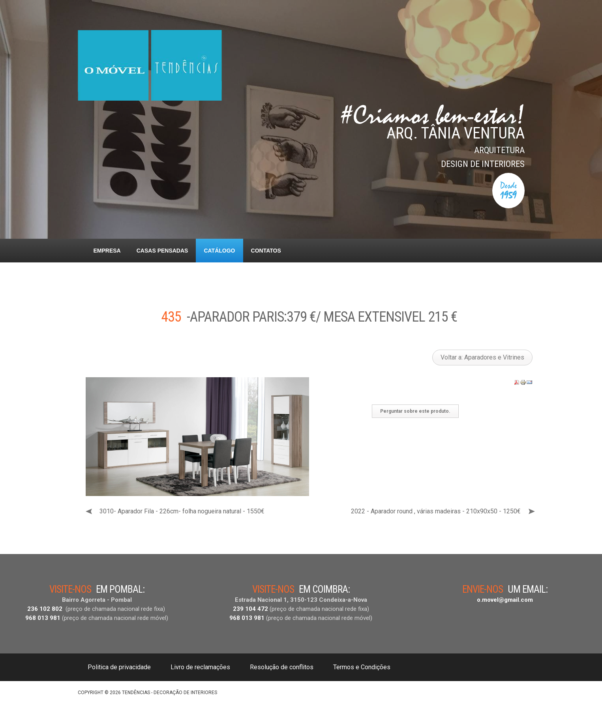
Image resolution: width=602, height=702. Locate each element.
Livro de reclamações (200, 667)
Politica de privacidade (119, 667)
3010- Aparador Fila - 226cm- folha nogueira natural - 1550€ (181, 511)
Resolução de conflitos (281, 667)
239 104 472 (250, 608)
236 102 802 (44, 608)
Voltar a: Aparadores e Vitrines (482, 357)
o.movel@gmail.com (505, 599)
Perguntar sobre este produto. (415, 411)
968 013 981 (42, 618)
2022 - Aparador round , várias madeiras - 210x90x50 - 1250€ (436, 511)
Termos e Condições (361, 667)
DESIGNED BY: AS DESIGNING (490, 690)
